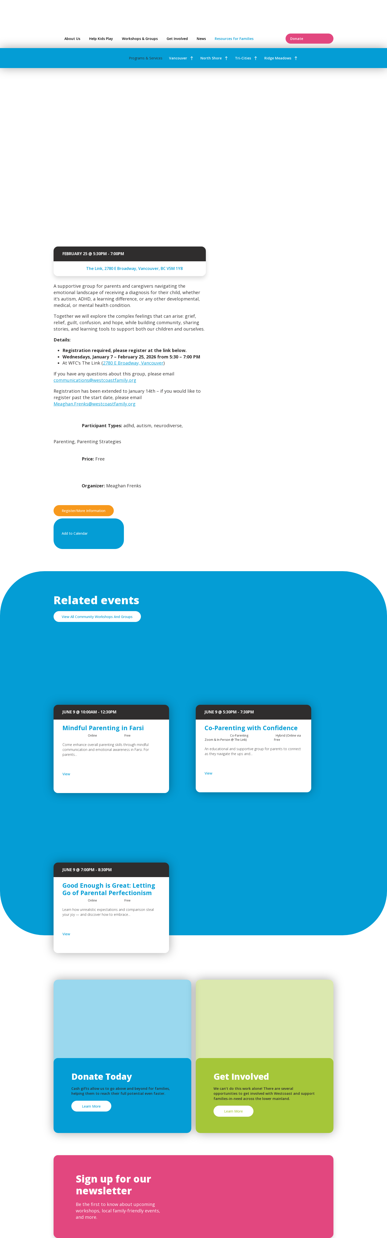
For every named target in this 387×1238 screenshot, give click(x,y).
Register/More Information (83, 510)
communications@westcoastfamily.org (95, 380)
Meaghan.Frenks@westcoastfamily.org (94, 404)
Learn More (91, 1106)
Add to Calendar (87, 533)
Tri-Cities (243, 58)
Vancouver (178, 58)
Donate (309, 38)
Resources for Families (247, 38)
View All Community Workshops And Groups (97, 616)
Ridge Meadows (277, 58)
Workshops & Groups (140, 38)
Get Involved (177, 38)
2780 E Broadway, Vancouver (133, 363)
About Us (72, 38)
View (79, 774)
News (201, 38)
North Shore (211, 58)
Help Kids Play (101, 38)
